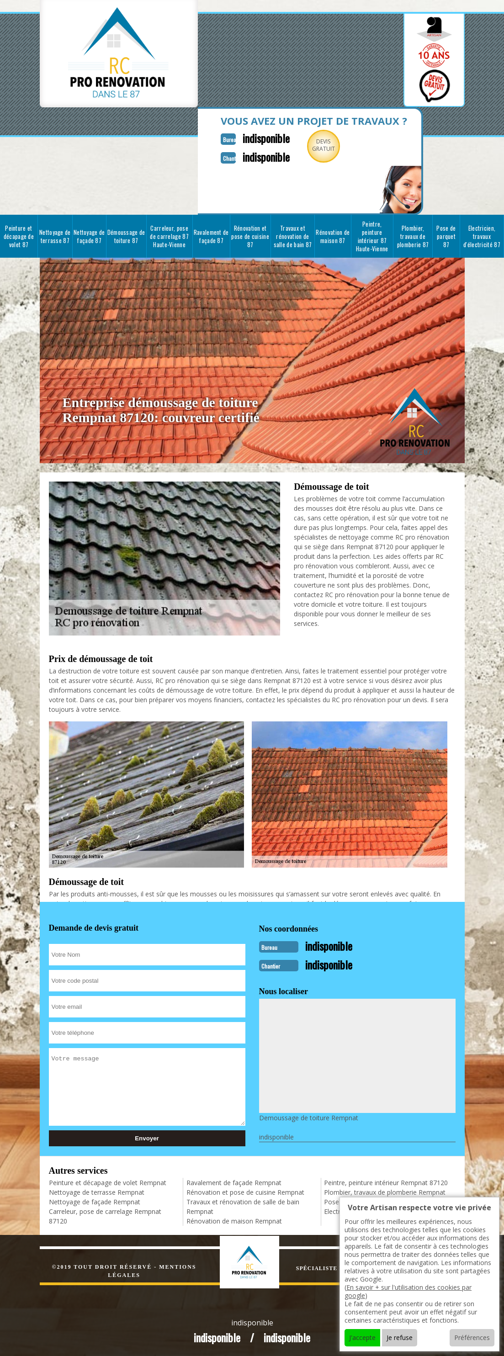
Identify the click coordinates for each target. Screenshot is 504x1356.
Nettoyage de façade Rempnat (94, 1200)
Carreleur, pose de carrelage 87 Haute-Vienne (169, 235)
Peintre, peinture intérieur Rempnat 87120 (386, 1180)
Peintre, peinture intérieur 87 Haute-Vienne (372, 235)
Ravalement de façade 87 (211, 235)
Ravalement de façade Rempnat (233, 1180)
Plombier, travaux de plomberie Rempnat (385, 1190)
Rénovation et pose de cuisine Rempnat (245, 1190)
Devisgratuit (315, 145)
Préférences (472, 1337)
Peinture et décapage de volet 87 (19, 235)
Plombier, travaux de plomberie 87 (413, 235)
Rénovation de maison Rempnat (234, 1219)
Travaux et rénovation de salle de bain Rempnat (242, 1205)
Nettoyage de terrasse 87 (55, 235)
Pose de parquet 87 (446, 235)
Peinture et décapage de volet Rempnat (107, 1180)
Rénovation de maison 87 (333, 235)
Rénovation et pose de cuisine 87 (250, 235)
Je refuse (400, 1337)
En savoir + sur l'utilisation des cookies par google (408, 1291)
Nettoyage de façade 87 (89, 235)
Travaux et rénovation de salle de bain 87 (293, 235)
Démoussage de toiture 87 (126, 235)
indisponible (255, 137)
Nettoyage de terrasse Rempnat (96, 1190)
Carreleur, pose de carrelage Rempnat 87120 (105, 1214)
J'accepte (362, 1337)
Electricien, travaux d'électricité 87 (481, 235)
